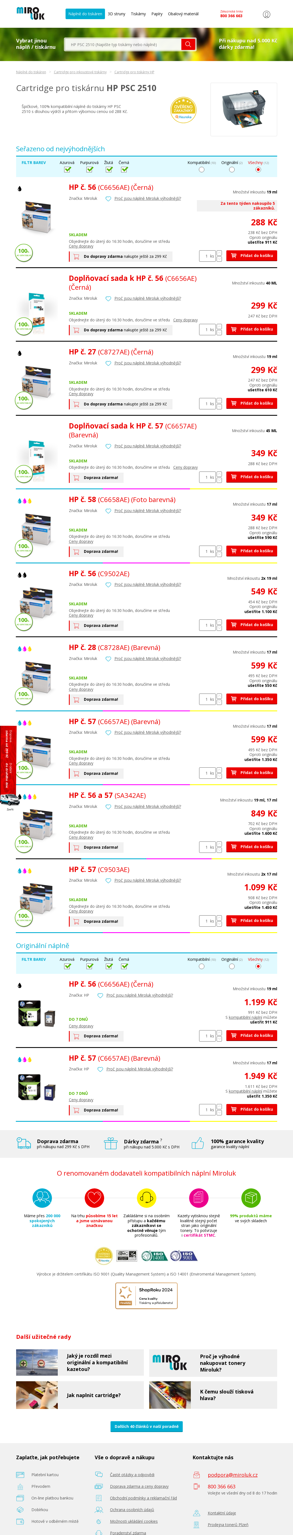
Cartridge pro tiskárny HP (134, 72)
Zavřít (10, 809)
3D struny (116, 13)
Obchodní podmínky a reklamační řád (143, 1498)
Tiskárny (138, 13)
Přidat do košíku (252, 255)
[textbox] (123, 44)
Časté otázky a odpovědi (132, 1474)
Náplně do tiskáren (85, 13)
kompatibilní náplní (245, 1017)
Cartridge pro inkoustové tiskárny (80, 72)
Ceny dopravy (81, 246)
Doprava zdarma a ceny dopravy (139, 1486)
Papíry (156, 13)
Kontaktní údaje (222, 1513)
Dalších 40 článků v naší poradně (147, 1426)
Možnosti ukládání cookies (134, 1521)
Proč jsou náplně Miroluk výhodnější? (147, 198)
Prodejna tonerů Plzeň (228, 1524)
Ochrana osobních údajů (132, 1509)
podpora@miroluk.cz (233, 1474)
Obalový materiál (183, 13)
